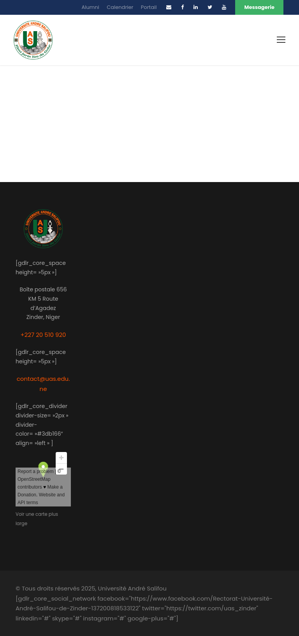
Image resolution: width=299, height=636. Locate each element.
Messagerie (259, 7)
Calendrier (120, 7)
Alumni (90, 7)
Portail (149, 7)
